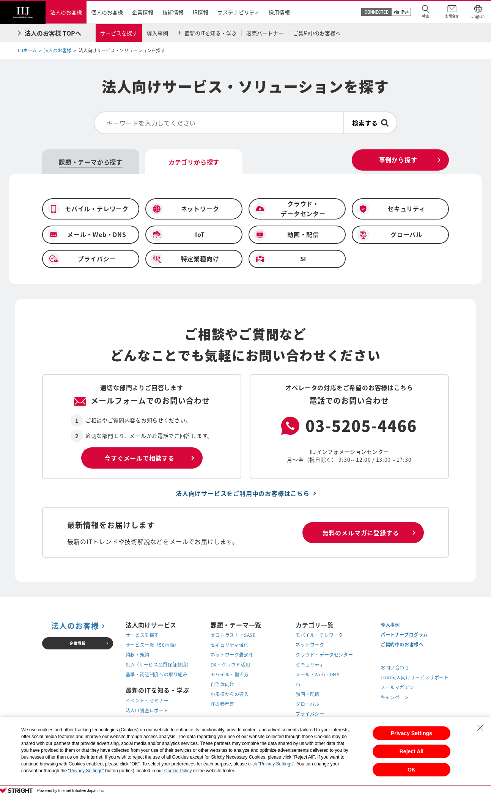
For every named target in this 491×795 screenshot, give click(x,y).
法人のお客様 (57, 50)
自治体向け (222, 684)
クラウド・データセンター (324, 654)
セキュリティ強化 (230, 644)
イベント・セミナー (147, 700)
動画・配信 (307, 694)
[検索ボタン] (370, 122)
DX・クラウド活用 (230, 664)
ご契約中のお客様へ (402, 644)
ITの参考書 (222, 704)
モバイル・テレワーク (319, 635)
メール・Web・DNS (318, 674)
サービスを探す (142, 635)
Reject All (411, 751)
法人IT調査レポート (147, 710)
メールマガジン (397, 687)
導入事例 (390, 624)
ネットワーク (310, 644)
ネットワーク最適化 (232, 654)
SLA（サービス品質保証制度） (159, 664)
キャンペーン (395, 697)
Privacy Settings (411, 733)
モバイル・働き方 (230, 674)
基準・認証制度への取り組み (157, 674)
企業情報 (77, 643)
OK (411, 770)
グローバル (307, 704)
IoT (299, 684)
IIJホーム (27, 50)
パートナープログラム (404, 634)
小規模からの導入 (230, 694)
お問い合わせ (395, 667)
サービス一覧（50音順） (152, 644)
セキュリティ (310, 664)
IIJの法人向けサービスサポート (415, 677)
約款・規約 (138, 654)
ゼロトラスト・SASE (233, 635)
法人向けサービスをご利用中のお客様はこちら (243, 493)
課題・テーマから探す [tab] (91, 161)
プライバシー (310, 713)
